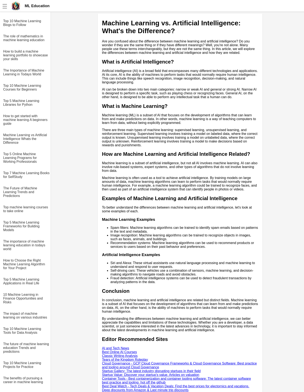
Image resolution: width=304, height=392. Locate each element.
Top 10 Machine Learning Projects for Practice (22, 365)
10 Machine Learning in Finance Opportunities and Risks (23, 298)
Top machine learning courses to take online (25, 209)
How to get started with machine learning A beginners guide (25, 119)
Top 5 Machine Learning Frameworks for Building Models (21, 226)
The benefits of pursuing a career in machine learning (23, 380)
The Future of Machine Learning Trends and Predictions (20, 192)
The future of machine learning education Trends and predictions (26, 347)
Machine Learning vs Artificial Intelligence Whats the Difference (25, 138)
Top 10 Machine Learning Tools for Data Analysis (22, 330)
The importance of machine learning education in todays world (24, 245)
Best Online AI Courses (119, 352)
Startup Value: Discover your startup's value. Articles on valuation (150, 375)
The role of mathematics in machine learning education (24, 38)
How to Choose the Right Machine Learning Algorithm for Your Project (24, 264)
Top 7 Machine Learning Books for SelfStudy (26, 175)
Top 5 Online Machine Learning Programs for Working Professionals (20, 157)
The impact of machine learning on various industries (25, 315)
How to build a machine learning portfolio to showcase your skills (25, 55)
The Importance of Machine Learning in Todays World (23, 72)
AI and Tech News (115, 348)
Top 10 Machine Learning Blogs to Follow (22, 23)
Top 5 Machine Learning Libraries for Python (21, 102)
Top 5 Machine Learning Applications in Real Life (21, 281)
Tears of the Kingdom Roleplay (125, 359)
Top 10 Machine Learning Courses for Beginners (22, 87)
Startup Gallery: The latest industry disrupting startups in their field (151, 371)
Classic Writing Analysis (120, 356)
